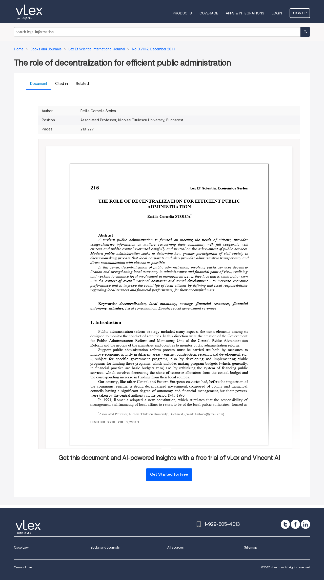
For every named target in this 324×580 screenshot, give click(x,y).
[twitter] (285, 524)
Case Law (21, 547)
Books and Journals (105, 547)
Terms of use (23, 567)
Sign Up (300, 13)
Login (277, 13)
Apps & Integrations (245, 13)
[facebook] (295, 524)
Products (182, 13)
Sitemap (250, 547)
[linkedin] (305, 524)
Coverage (208, 13)
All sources (175, 547)
